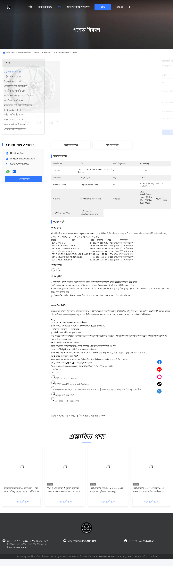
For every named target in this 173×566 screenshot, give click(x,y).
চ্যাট (103, 7)
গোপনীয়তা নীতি (33, 556)
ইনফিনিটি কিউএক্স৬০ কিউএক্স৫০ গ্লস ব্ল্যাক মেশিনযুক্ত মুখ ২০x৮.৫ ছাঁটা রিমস (21, 490)
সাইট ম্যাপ (20, 556)
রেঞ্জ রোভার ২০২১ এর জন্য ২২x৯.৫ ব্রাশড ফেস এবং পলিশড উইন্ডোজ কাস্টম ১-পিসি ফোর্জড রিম (149, 490)
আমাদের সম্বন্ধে (45, 7)
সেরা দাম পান (126, 132)
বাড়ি (30, 7)
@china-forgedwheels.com (78, 384)
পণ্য (59, 7)
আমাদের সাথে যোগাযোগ (78, 7)
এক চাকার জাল (98, 416)
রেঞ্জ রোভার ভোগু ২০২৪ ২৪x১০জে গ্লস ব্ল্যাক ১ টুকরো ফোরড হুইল (106, 490)
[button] (12, 473)
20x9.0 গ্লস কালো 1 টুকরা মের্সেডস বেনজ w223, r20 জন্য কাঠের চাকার (63, 490)
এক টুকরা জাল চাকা (65, 416)
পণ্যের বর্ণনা (112, 145)
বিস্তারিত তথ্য (71, 145)
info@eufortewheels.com (22, 158)
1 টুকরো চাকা (83, 416)
